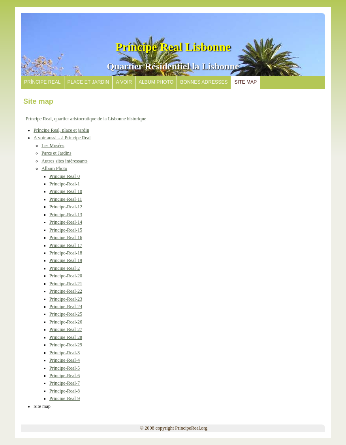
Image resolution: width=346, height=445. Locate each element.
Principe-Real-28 (65, 337)
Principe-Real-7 (64, 383)
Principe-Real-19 (65, 260)
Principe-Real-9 (64, 398)
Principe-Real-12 (65, 206)
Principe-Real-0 (64, 176)
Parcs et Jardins (56, 153)
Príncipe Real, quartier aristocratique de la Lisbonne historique (86, 119)
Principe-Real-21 (65, 283)
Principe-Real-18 (65, 253)
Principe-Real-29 (65, 345)
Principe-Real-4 (64, 360)
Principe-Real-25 (65, 314)
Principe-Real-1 (64, 184)
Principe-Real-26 (65, 322)
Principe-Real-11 (65, 199)
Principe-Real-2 (64, 268)
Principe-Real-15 (65, 230)
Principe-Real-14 (65, 222)
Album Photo (54, 168)
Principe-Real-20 (65, 276)
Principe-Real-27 (65, 329)
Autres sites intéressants (64, 161)
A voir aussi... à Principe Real (62, 137)
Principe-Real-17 (65, 245)
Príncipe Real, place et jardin (61, 130)
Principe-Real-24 (65, 306)
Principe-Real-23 (65, 299)
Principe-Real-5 (64, 368)
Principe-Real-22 (65, 291)
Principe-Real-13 (65, 214)
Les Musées (52, 145)
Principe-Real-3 (64, 352)
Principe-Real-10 (65, 191)
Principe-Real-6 (64, 375)
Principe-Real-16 (65, 237)
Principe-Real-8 (64, 391)
